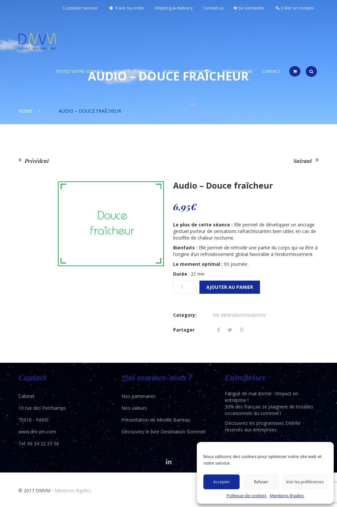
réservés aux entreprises (251, 429)
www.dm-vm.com (37, 431)
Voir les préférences (305, 482)
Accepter (221, 482)
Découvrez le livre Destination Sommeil (163, 431)
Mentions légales (287, 495)
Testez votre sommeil (80, 71)
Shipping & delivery (173, 8)
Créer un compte (294, 8)
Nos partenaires (138, 396)
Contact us (213, 8)
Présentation (237, 71)
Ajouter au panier (229, 287)
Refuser (261, 482)
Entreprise (200, 71)
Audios (171, 71)
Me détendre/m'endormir (239, 315)
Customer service (80, 8)
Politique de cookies (246, 495)
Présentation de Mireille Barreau (155, 420)
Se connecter (249, 8)
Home (25, 111)
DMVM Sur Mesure (133, 71)
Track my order (125, 8)
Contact (271, 71)
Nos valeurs (134, 408)
